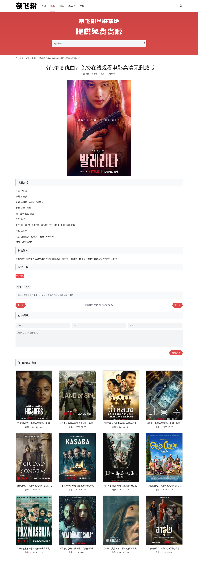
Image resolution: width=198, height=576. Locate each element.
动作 (19, 287)
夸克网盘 (23, 276)
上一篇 (21, 306)
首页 (43, 6)
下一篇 (177, 306)
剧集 (61, 6)
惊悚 (28, 287)
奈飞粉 (86, 74)
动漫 (82, 6)
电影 (52, 6)
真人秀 (72, 6)
